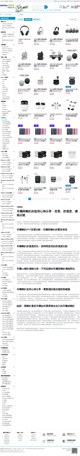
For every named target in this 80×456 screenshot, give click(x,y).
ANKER (4, 390)
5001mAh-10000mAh (7, 48)
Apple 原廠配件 (5, 157)
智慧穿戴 (3, 101)
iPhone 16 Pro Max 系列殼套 (7, 225)
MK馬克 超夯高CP (6, 407)
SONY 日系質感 (6, 135)
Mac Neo (42, 10)
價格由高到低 (28, 19)
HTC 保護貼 (5, 285)
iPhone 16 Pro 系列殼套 (7, 215)
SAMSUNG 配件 (5, 313)
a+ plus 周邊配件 (6, 392)
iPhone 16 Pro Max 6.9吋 (7, 220)
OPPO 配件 (4, 298)
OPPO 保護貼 (5, 310)
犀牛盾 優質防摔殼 (6, 425)
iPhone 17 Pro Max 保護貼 (7, 189)
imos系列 (4, 402)
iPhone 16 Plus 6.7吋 (7, 206)
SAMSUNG (5, 109)
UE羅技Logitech (6, 143)
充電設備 (4, 74)
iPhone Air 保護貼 (6, 171)
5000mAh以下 (5, 46)
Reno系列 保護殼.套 (7, 301)
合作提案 (20, 440)
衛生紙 (50, 10)
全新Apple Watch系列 (7, 23)
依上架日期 (20, 19)
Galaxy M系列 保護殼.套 (7, 327)
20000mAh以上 (5, 52)
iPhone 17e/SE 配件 (6, 193)
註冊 (68, 6)
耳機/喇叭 (21, 14)
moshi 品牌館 (5, 413)
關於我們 (7, 438)
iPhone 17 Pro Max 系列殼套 (7, 185)
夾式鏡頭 (4, 371)
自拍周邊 (3, 367)
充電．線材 (4, 57)
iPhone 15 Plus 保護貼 (7, 243)
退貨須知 (33, 434)
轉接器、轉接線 (6, 71)
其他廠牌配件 (4, 348)
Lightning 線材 (5, 65)
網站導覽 (7, 443)
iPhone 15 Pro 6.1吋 (6, 245)
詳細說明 (68, 450)
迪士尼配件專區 (6, 423)
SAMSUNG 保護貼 (6, 334)
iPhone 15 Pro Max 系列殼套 (7, 257)
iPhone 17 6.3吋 (5, 160)
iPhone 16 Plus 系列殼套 (8, 208)
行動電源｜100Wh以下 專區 (8, 37)
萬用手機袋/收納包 (6, 381)
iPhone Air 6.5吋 (5, 167)
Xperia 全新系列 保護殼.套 (8, 339)
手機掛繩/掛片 (5, 380)
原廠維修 (33, 438)
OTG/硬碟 (4, 79)
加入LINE (63, 1)
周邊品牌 (3, 386)
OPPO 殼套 (5, 308)
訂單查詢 (20, 438)
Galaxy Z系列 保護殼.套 (7, 321)
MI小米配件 (4, 288)
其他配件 (4, 362)
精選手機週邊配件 (6, 375)
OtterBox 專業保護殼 (7, 415)
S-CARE (57, 1)
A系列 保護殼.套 (6, 306)
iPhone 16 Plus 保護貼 (7, 210)
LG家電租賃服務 (57, 10)
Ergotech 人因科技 (6, 111)
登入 (64, 6)
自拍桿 (3, 369)
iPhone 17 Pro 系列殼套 (7, 175)
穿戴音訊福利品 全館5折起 (8, 41)
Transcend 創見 (6, 97)
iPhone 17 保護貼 (6, 164)
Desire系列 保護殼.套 (7, 281)
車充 (3, 72)
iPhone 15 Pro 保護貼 (7, 250)
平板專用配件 (4, 354)
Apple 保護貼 (5, 155)
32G (3, 81)
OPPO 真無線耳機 (6, 131)
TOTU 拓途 (4, 419)
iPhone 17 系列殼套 (6, 162)
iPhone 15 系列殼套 (6, 234)
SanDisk (4, 95)
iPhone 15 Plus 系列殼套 (8, 241)
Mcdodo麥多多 (5, 409)
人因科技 (4, 145)
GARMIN (4, 105)
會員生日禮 (20, 436)
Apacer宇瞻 (5, 91)
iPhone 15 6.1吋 (5, 232)
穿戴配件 (4, 115)
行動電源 (3, 44)
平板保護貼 (4, 360)
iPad (38, 10)
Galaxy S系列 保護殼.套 (7, 323)
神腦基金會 (6, 436)
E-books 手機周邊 (6, 396)
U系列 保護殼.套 (6, 279)
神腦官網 (7, 434)
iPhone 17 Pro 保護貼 (7, 177)
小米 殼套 (4, 294)
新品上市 (3, 21)
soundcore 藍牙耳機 (7, 137)
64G (3, 83)
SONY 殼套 (5, 343)
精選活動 (3, 32)
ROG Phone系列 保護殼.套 (8, 270)
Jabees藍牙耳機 (6, 127)
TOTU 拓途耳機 (6, 141)
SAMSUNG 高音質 (6, 133)
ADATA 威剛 (5, 89)
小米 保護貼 (5, 296)
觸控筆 (3, 364)
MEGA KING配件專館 (7, 406)
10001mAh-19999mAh (7, 50)
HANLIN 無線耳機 (6, 123)
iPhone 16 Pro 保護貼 (7, 217)
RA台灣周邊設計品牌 (7, 417)
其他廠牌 (4, 147)
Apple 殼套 (4, 153)
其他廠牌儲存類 (6, 98)
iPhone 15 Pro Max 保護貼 (7, 261)
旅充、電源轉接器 (6, 61)
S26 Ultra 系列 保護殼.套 (8, 319)
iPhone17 (34, 10)
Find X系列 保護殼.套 (7, 303)
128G (3, 85)
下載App (2, 1)
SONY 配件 (4, 337)
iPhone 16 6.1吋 (5, 199)
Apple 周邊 (4, 151)
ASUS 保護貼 (5, 275)
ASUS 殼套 (4, 273)
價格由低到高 (36, 19)
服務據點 (6, 1)
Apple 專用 (4, 120)
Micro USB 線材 (6, 67)
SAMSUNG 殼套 (6, 332)
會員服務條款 (7, 440)
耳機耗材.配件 (5, 149)
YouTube (70, 1)
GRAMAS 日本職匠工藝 (7, 398)
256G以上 (4, 87)
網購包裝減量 (33, 440)
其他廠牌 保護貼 (6, 352)
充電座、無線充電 (6, 59)
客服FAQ (33, 436)
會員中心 (66, 7)
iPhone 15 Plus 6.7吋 (7, 239)
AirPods (47, 10)
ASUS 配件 (4, 265)
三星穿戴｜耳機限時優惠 (8, 34)
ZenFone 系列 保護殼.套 (8, 267)
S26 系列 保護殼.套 (6, 315)
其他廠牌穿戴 (5, 113)
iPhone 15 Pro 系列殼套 (7, 248)
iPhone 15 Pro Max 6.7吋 (7, 253)
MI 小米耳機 (5, 129)
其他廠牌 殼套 (5, 350)
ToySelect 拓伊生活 (6, 421)
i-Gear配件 (4, 400)
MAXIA (3, 411)
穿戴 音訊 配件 (8, 14)
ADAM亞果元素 (5, 388)
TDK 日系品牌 (5, 139)
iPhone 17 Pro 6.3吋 (6, 173)
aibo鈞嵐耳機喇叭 (6, 122)
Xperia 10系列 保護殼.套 (8, 341)
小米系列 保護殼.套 (6, 290)
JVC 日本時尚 (5, 125)
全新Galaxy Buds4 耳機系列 (8, 28)
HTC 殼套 (4, 283)
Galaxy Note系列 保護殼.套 (8, 329)
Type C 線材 (5, 63)
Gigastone (4, 93)
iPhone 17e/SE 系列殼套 (8, 195)
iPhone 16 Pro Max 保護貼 (7, 228)
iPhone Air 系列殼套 (6, 169)
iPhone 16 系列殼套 (6, 201)
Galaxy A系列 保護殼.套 (7, 325)
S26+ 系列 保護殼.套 (7, 317)
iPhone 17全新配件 (6, 25)
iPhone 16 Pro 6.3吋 (6, 213)
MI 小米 (4, 107)
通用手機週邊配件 (6, 383)
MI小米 (3, 404)
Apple (3, 103)
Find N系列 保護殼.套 (7, 304)
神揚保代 (11, 1)
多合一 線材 (5, 69)
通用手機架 (4, 378)
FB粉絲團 (77, 1)
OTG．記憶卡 (4, 77)
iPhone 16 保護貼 (6, 203)
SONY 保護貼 (5, 345)
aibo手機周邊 (5, 394)
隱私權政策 (6, 442)
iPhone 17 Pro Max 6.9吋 (7, 181)
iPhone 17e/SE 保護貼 (7, 197)
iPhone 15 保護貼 (6, 236)
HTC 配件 (3, 277)
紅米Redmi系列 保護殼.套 (8, 292)
